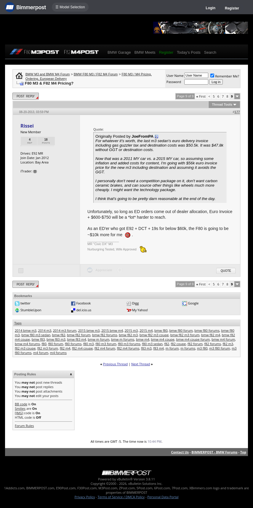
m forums (187, 348)
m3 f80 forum (219, 348)
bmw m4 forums (27, 344)
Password (173, 82)
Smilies (20, 408)
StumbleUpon (30, 310)
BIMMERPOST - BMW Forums (214, 452)
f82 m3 (227, 344)
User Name (175, 75)
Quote (226, 270)
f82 (166, 344)
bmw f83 (38, 339)
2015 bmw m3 (89, 330)
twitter (25, 303)
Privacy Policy (85, 497)
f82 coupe (178, 344)
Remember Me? (224, 76)
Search (210, 52)
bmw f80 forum (181, 330)
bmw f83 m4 (76, 339)
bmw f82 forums (104, 335)
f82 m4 (65, 348)
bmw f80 (161, 330)
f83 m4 (158, 348)
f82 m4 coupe (82, 348)
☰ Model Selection (70, 7)
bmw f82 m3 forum (185, 335)
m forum (172, 348)
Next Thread (140, 364)
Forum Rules (24, 425)
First (201, 96)
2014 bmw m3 (25, 330)
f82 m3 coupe (25, 348)
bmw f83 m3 (56, 339)
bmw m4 (142, 339)
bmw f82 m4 (210, 335)
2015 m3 (131, 330)
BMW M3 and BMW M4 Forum (47, 74)
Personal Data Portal (162, 497)
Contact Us (180, 452)
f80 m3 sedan (152, 344)
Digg (135, 303)
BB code (21, 404)
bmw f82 (58, 335)
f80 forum (55, 344)
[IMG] (19, 413)
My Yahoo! (140, 310)
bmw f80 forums (206, 330)
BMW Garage (119, 52)
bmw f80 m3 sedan (35, 335)
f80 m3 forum (105, 344)
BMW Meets (145, 52)
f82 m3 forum (47, 348)
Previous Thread (115, 364)
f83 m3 (146, 348)
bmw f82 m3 (128, 335)
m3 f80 (202, 348)
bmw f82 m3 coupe (154, 335)
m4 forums (58, 352)
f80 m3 (88, 344)
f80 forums (73, 344)
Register (232, 8)
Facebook (83, 303)
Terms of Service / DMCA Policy (121, 497)
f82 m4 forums (128, 348)
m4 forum (40, 352)
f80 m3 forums (129, 344)
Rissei (27, 126)
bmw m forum (98, 339)
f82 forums (212, 344)
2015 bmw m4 (112, 330)
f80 (43, 344)
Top (243, 452)
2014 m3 (45, 330)
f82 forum (195, 344)
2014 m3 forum (64, 330)
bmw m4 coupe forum (193, 339)
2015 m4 (146, 330)
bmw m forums (122, 339)
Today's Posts (189, 52)
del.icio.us (83, 310)
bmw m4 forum (223, 339)
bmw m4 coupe (162, 339)
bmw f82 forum (78, 335)
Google (193, 303)
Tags (18, 323)
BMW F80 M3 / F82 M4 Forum (96, 74)
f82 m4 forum (105, 348)
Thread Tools (222, 104)
